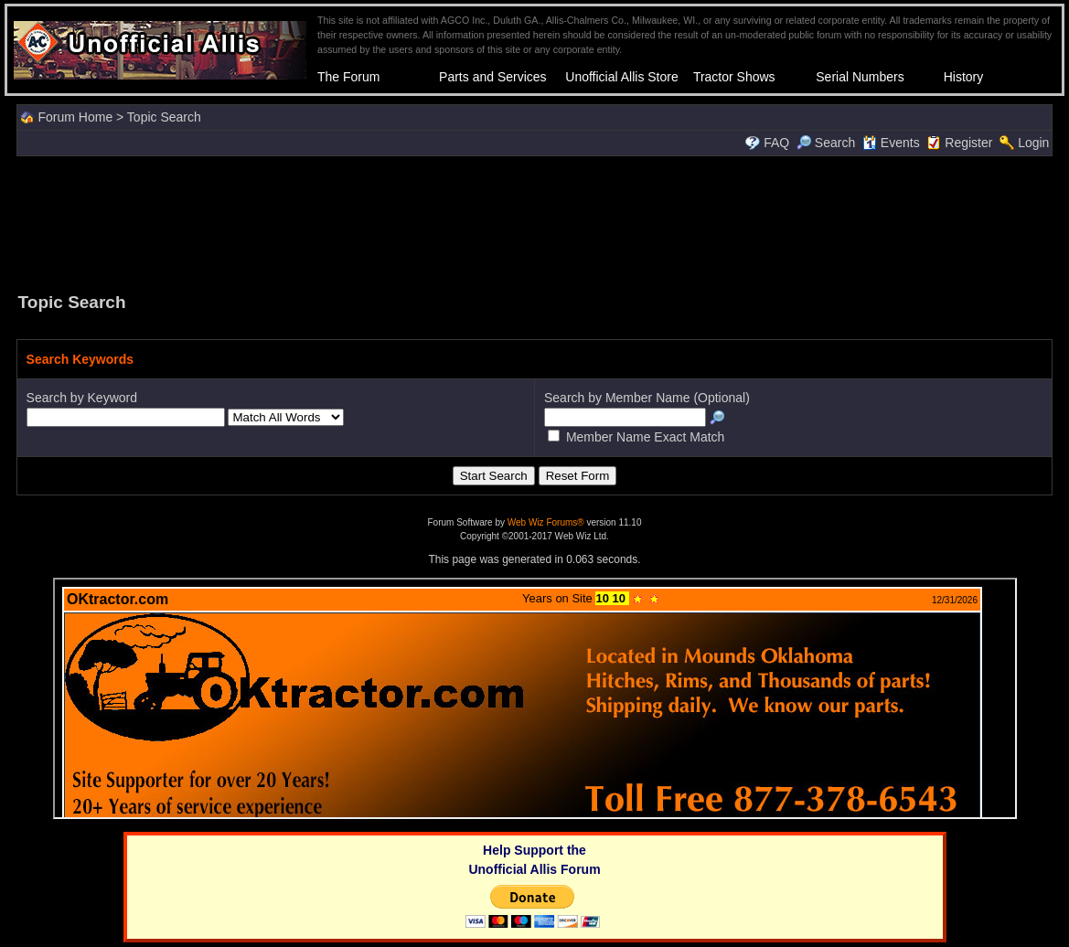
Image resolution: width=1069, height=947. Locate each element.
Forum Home (74, 117)
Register (968, 142)
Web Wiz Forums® (546, 522)
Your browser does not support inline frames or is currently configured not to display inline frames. (535, 698)
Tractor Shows (734, 76)
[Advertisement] (535, 222)
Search (825, 142)
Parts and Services (493, 76)
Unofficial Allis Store (621, 76)
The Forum (348, 76)
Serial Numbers (859, 76)
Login (1033, 142)
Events (891, 142)
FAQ (776, 142)
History (964, 76)
